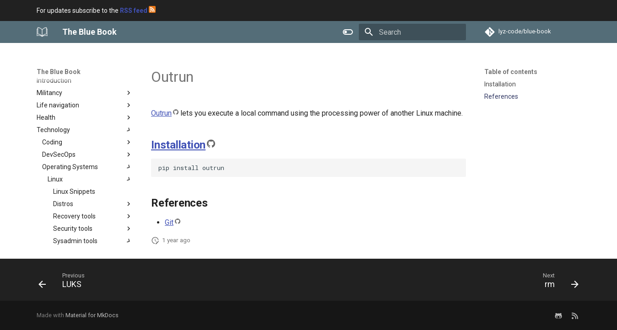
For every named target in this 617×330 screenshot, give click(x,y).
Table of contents (510, 71)
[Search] (412, 32)
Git (169, 222)
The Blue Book (59, 71)
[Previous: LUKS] (64, 282)
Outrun (161, 113)
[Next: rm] (557, 282)
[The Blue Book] (42, 32)
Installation (178, 144)
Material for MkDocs (92, 315)
